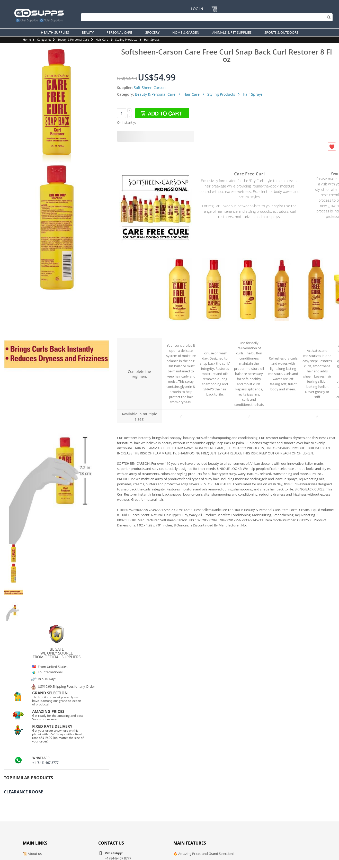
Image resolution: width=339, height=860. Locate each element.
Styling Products (126, 39)
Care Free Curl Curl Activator (247, 328)
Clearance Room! (23, 792)
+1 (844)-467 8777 (45, 762)
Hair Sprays (151, 39)
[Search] (205, 17)
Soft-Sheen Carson (150, 87)
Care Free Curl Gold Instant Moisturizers (179, 328)
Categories (44, 39)
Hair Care (102, 39)
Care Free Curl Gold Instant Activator (315, 328)
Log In (197, 8)
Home (27, 39)
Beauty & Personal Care (73, 39)
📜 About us (32, 853)
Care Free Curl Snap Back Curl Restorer (213, 328)
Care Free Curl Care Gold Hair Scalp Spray (281, 328)
